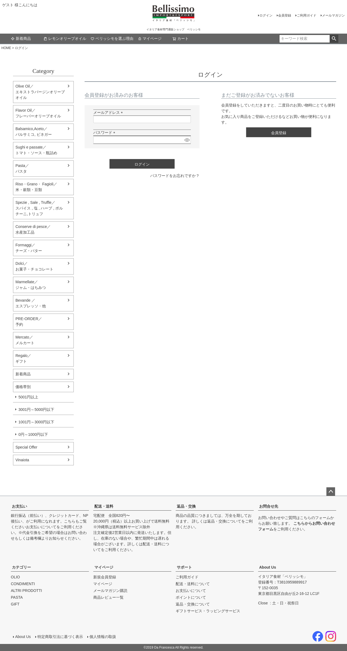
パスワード (105, 132)
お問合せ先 (268, 506)
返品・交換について (224, 521)
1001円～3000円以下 (36, 422)
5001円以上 (28, 397)
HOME (6, 48)
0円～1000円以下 (33, 434)
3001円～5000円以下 (36, 409)
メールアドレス (109, 112)
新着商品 (21, 38)
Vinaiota (22, 460)
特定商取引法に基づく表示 (60, 636)
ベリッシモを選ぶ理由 (112, 38)
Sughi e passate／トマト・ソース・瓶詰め (36, 150)
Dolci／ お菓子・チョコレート (34, 266)
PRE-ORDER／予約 (28, 322)
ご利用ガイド (306, 15)
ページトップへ (330, 491)
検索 (334, 39)
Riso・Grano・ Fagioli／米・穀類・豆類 (36, 187)
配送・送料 (103, 506)
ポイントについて (191, 597)
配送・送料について (193, 584)
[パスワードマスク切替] (187, 139)
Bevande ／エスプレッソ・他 (30, 303)
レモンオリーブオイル (64, 38)
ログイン (265, 15)
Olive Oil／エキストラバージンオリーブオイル (40, 92)
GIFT (15, 604)
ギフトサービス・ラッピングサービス (208, 611)
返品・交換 (186, 506)
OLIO (15, 577)
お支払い (19, 506)
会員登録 (284, 15)
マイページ (150, 38)
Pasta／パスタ (22, 168)
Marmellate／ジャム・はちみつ (30, 285)
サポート (184, 567)
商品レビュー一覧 (108, 597)
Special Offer (26, 447)
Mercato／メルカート (24, 340)
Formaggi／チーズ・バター (28, 248)
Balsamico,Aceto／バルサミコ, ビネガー (33, 132)
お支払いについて (41, 527)
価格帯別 (23, 387)
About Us (267, 567)
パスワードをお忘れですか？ (175, 175)
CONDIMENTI (23, 584)
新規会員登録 (104, 577)
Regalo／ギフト (23, 358)
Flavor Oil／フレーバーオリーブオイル (38, 113)
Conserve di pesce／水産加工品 (33, 229)
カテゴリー (21, 567)
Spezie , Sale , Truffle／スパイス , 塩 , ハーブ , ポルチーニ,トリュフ (39, 208)
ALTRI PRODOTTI (26, 590)
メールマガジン (333, 15)
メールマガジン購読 (110, 590)
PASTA (17, 597)
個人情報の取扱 (102, 636)
